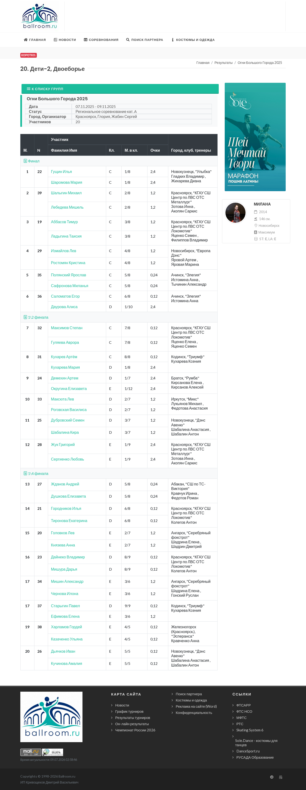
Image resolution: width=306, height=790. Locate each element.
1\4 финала (35, 473)
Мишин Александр (67, 581)
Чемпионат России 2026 (135, 730)
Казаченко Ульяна (66, 639)
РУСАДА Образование (255, 757)
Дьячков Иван (63, 651)
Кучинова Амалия (66, 663)
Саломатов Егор (65, 296)
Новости (122, 705)
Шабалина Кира (65, 432)
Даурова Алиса (64, 306)
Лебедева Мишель (67, 207)
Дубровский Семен (67, 420)
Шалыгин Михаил (66, 192)
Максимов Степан (66, 327)
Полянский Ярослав (68, 275)
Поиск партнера (189, 694)
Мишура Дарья (64, 569)
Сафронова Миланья (69, 285)
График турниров (129, 711)
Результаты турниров (132, 717)
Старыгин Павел (65, 605)
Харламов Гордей (66, 626)
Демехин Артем (64, 378)
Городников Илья (66, 508)
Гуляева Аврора (65, 342)
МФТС (241, 717)
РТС (239, 724)
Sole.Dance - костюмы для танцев (256, 742)
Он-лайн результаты (132, 724)
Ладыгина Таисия (66, 236)
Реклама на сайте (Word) (196, 706)
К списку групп (45, 89)
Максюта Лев (62, 399)
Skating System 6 (249, 730)
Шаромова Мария (66, 182)
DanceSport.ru (248, 751)
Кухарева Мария (65, 367)
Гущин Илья (61, 171)
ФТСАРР (243, 705)
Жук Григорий (63, 444)
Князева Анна (63, 545)
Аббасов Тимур (64, 221)
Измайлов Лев (63, 250)
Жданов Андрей (65, 484)
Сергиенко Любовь (67, 459)
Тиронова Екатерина (69, 520)
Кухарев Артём (64, 356)
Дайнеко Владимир (68, 557)
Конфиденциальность (194, 712)
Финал (31, 161)
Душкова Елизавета (68, 496)
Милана (262, 204)
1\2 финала (35, 317)
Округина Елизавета (69, 388)
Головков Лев (63, 532)
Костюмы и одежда (191, 700)
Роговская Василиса (69, 409)
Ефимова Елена (65, 616)
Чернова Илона (64, 593)
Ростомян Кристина (68, 262)
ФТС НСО (244, 711)
